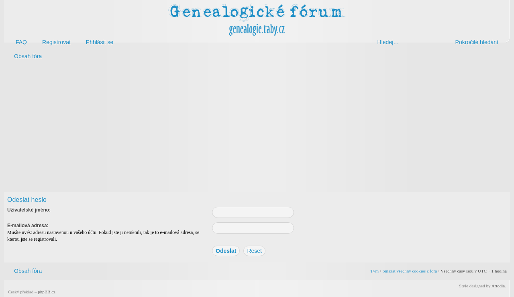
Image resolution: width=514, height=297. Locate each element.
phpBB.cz (46, 291)
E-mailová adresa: (28, 225)
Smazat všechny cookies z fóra (409, 271)
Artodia (498, 285)
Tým (374, 271)
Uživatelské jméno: (29, 210)
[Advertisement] (246, 127)
